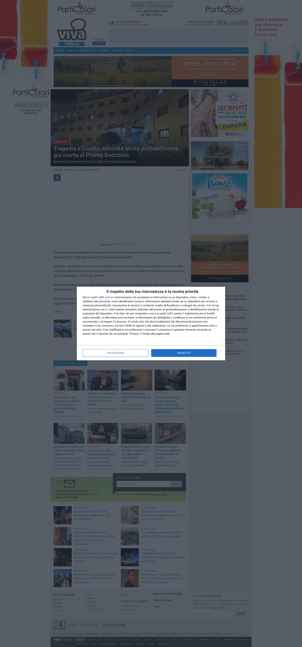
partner (109, 297)
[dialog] (151, 323)
